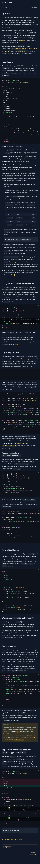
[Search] (33, 2)
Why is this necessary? (12, 830)
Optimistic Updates (27, 359)
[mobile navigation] (37, 2)
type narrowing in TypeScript (24, 262)
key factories (20, 443)
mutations (23, 40)
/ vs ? (18, 240)
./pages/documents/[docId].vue (27, 394)
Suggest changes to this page (12, 839)
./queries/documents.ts (9, 394)
